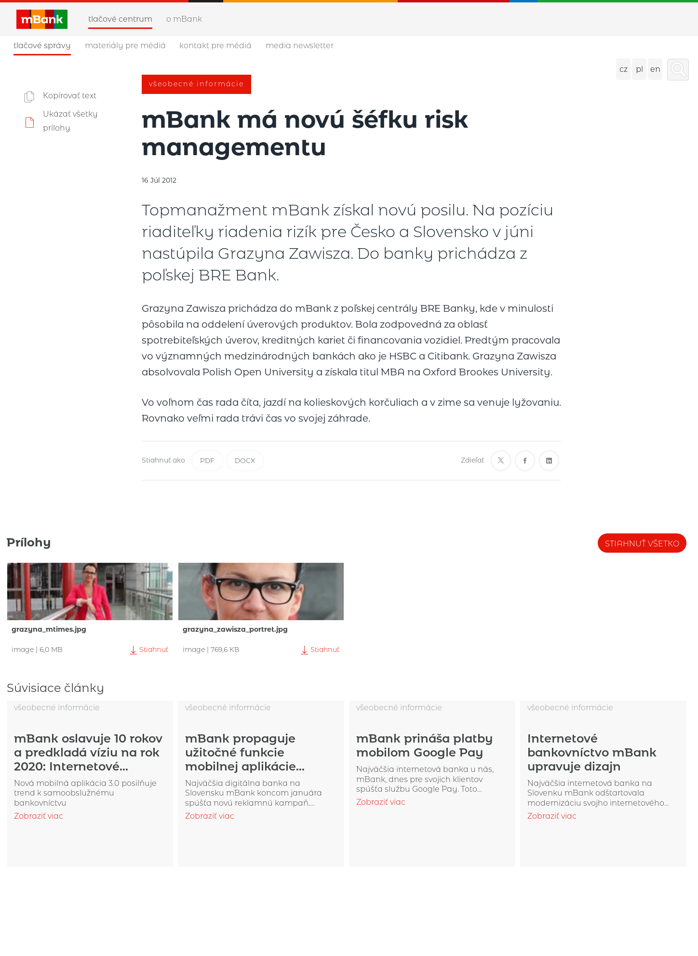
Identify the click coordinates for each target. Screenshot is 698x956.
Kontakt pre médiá (215, 45)
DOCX (245, 460)
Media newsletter (300, 45)
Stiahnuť (148, 650)
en (655, 69)
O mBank (184, 19)
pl (639, 69)
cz (623, 69)
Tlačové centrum (120, 19)
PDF (207, 460)
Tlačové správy (42, 45)
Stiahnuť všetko (642, 543)
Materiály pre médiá (125, 45)
